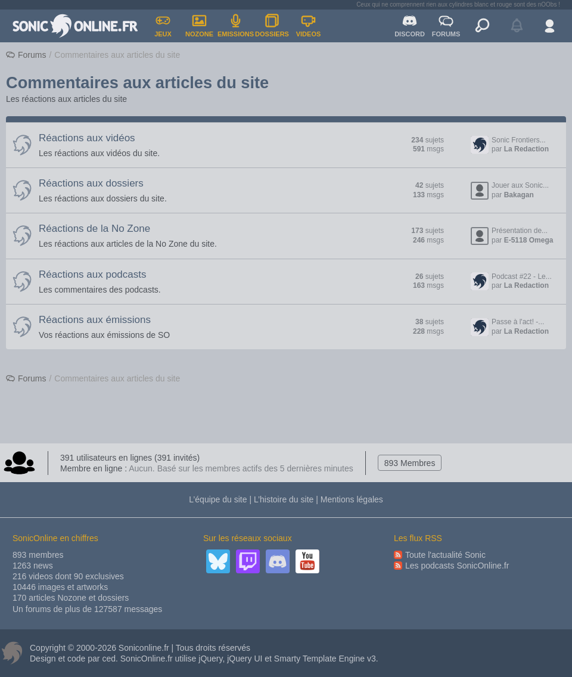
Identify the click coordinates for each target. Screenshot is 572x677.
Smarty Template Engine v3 (325, 658)
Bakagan (519, 195)
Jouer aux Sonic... (520, 185)
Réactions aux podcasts (93, 274)
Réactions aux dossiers (91, 183)
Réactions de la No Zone (94, 228)
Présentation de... (520, 230)
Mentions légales (352, 499)
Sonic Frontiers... (519, 140)
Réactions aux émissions (95, 319)
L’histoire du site (283, 499)
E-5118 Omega (529, 240)
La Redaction (526, 149)
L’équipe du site (218, 499)
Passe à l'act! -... (518, 322)
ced (109, 658)
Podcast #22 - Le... (522, 276)
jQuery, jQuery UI (230, 658)
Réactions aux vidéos (87, 138)
